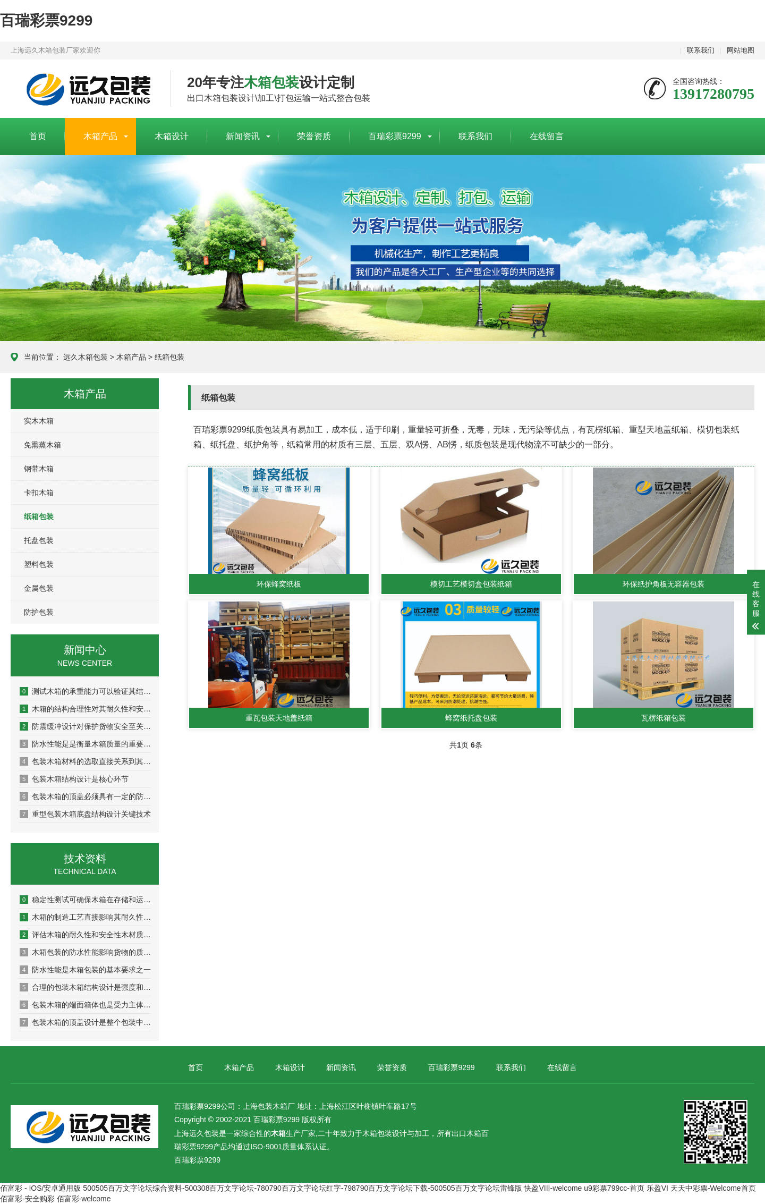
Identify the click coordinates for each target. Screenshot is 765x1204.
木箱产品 (100, 136)
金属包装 (39, 588)
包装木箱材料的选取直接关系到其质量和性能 (85, 761)
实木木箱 (39, 421)
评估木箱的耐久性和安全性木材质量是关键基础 (85, 934)
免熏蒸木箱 (42, 444)
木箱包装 (377, 1133)
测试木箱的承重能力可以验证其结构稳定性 (85, 691)
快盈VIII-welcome (553, 1188)
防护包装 (39, 612)
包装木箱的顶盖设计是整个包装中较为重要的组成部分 (85, 1022)
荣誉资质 (314, 136)
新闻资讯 (243, 136)
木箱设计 (172, 136)
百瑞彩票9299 (46, 20)
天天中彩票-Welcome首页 (713, 1188)
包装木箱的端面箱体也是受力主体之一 (85, 1004)
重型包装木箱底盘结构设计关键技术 (85, 814)
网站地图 (740, 50)
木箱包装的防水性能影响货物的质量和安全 (85, 952)
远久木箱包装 (85, 357)
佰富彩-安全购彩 (27, 1198)
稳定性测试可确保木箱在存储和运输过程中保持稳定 (85, 899)
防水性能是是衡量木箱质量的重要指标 (85, 744)
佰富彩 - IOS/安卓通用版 (40, 1188)
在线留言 (547, 136)
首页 (37, 136)
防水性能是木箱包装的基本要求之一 (85, 969)
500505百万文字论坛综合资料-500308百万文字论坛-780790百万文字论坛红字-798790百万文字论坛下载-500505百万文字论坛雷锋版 (302, 1188)
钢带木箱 (39, 468)
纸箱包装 (169, 357)
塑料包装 (39, 564)
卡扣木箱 (39, 492)
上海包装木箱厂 (83, 89)
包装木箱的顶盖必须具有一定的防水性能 (85, 796)
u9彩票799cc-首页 (614, 1188)
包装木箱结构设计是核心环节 (74, 779)
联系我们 (701, 50)
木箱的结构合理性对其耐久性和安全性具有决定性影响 (85, 709)
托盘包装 (39, 540)
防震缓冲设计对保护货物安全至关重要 (85, 726)
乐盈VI (657, 1188)
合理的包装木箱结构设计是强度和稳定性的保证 (85, 987)
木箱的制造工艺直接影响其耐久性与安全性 (85, 917)
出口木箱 (466, 1133)
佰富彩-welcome (84, 1198)
